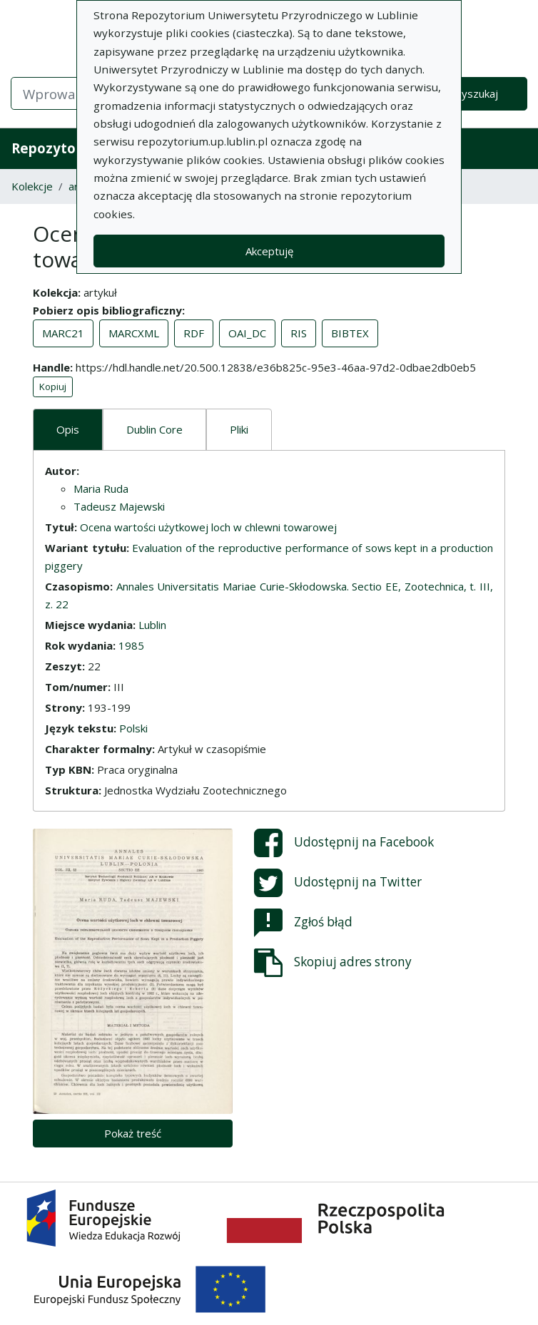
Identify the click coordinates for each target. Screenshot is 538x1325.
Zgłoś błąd (303, 923)
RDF (193, 333)
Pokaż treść (132, 1133)
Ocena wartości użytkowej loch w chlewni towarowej (208, 527)
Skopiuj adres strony (333, 962)
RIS (298, 333)
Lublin (152, 625)
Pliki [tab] (239, 429)
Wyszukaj (475, 93)
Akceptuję (269, 251)
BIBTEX (350, 333)
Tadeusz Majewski (119, 506)
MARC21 (63, 333)
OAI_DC (247, 333)
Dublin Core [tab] (154, 429)
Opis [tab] (67, 429)
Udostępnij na (344, 843)
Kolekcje (32, 186)
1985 (131, 645)
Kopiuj (52, 386)
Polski (133, 728)
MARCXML (133, 333)
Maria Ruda (100, 488)
